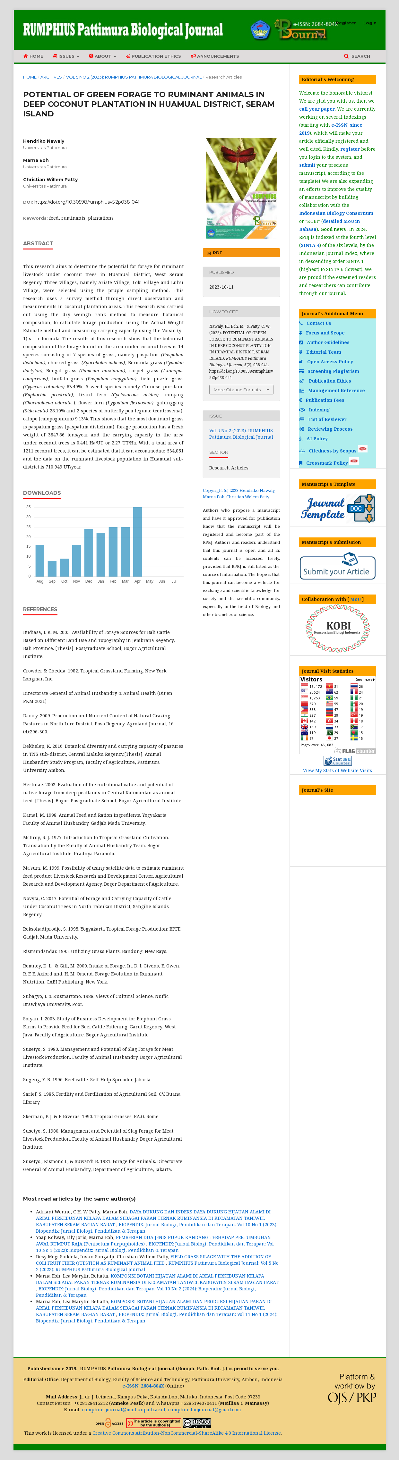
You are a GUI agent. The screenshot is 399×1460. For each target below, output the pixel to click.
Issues (64, 56)
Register (346, 22)
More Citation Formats (237, 389)
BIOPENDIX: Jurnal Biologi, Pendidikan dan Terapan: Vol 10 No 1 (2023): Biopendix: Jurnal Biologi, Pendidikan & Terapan (155, 1247)
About (101, 56)
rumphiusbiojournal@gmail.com (204, 1409)
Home (33, 56)
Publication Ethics (153, 56)
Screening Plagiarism (329, 371)
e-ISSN (339, 125)
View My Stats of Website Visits (337, 770)
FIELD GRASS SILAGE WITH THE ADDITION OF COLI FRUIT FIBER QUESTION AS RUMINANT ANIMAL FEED (153, 1259)
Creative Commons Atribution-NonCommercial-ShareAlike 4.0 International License (186, 1433)
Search (360, 56)
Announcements (215, 56)
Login (370, 22)
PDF (217, 252)
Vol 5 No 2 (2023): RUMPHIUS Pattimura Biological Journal (134, 77)
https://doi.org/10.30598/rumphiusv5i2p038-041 (87, 202)
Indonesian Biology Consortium (336, 213)
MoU (355, 599)
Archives (51, 77)
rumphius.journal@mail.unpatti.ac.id (123, 1409)
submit (307, 165)
